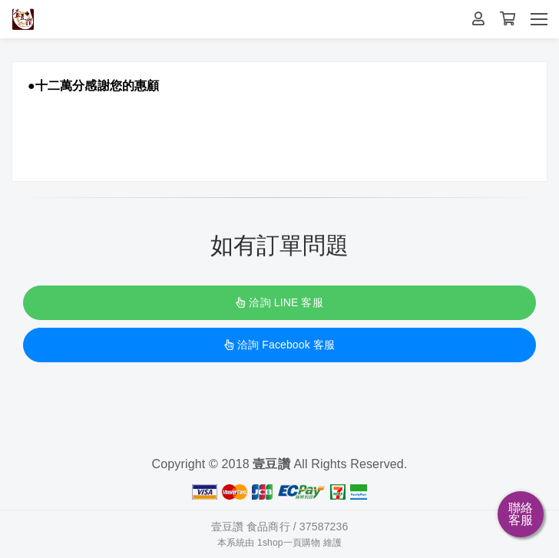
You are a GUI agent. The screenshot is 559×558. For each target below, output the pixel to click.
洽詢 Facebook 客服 (279, 344)
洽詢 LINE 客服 (279, 302)
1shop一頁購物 (288, 542)
